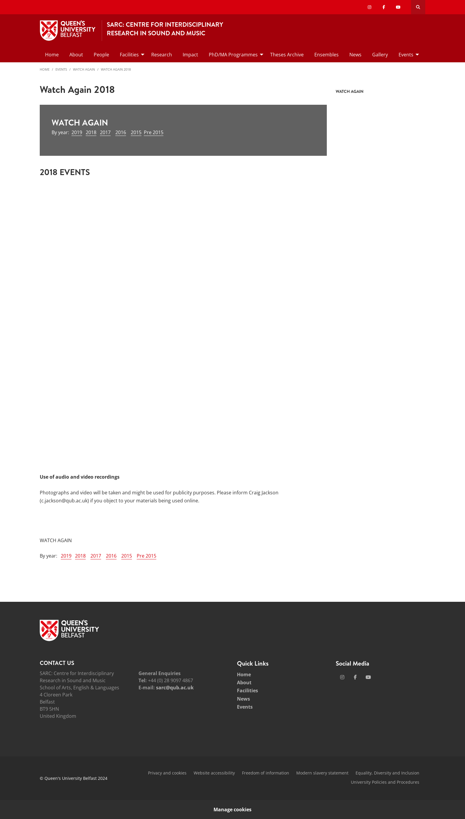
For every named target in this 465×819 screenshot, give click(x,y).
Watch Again (84, 69)
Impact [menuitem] (190, 54)
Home (45, 69)
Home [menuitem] (52, 54)
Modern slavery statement (322, 773)
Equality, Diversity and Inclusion (387, 773)
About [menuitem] (76, 54)
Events (61, 69)
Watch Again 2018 (116, 69)
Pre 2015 (153, 132)
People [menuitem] (101, 54)
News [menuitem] (355, 54)
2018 (91, 132)
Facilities (247, 690)
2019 (76, 132)
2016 (120, 132)
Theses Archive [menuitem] (287, 54)
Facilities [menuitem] (129, 54)
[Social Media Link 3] (368, 677)
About (244, 682)
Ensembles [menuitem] (326, 54)
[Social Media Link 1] (342, 677)
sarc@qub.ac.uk (175, 687)
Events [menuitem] (406, 54)
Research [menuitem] (161, 54)
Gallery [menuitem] (380, 54)
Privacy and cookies (167, 773)
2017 (105, 132)
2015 (136, 132)
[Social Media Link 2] (355, 677)
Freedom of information (265, 773)
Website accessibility (214, 773)
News (243, 699)
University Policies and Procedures (385, 782)
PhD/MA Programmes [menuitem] (233, 54)
